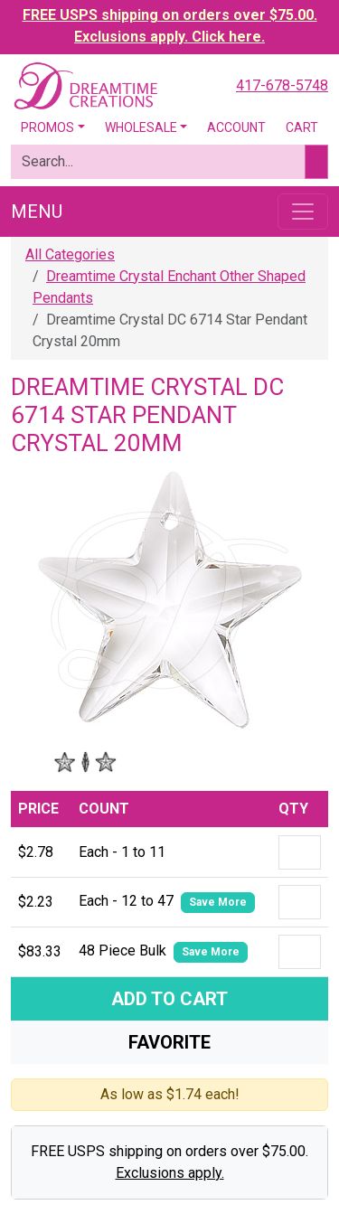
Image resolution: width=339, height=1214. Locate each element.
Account (236, 127)
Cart (302, 127)
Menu (36, 211)
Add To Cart (169, 999)
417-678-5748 (282, 85)
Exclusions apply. (170, 1172)
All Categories (70, 254)
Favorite (169, 1042)
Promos (47, 127)
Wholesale (141, 127)
